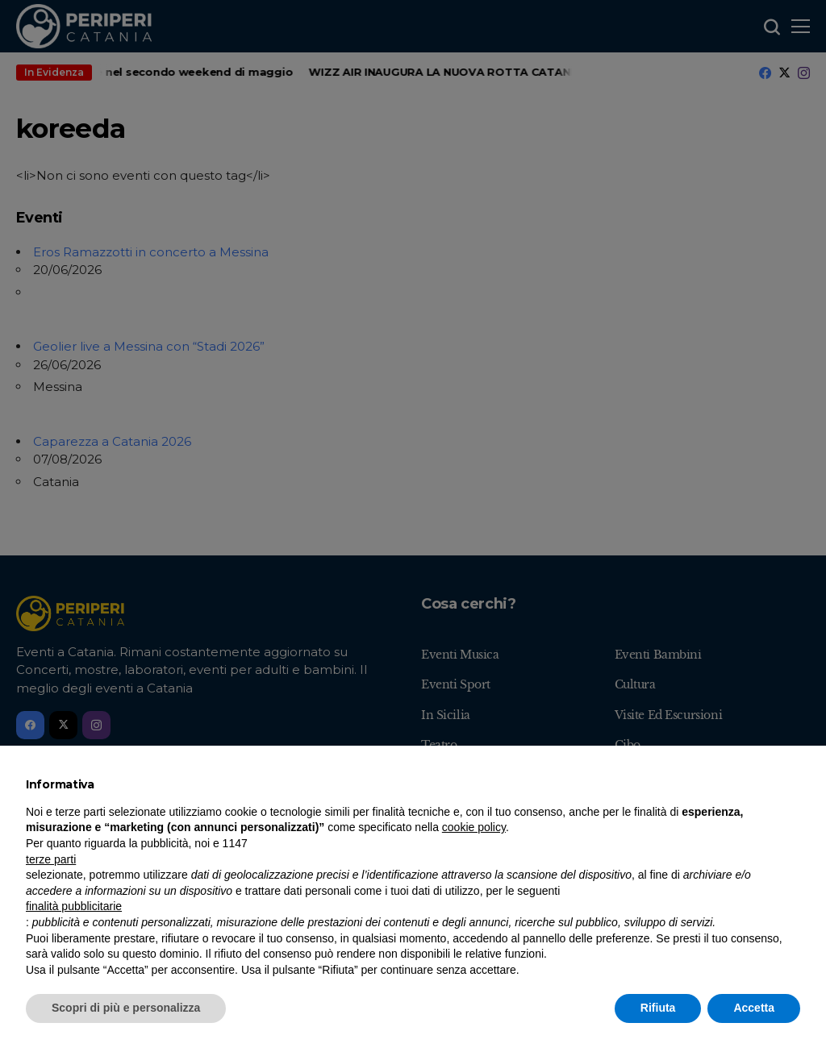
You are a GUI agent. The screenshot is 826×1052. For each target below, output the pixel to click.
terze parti (51, 859)
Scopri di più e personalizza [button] (126, 1007)
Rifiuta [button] (658, 1007)
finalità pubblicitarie (74, 906)
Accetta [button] (753, 1007)
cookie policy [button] (474, 827)
